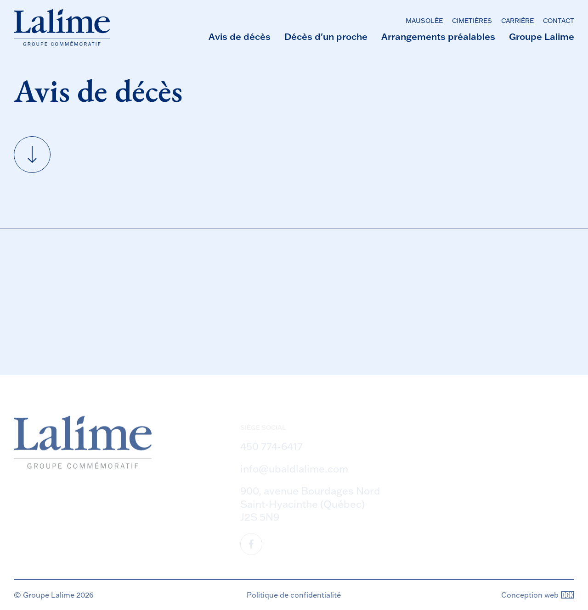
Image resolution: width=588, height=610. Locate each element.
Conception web (537, 595)
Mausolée (424, 21)
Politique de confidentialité (294, 594)
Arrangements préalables (438, 36)
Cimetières (472, 21)
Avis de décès (240, 36)
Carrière (517, 21)
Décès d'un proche (326, 36)
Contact (558, 21)
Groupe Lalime (541, 36)
